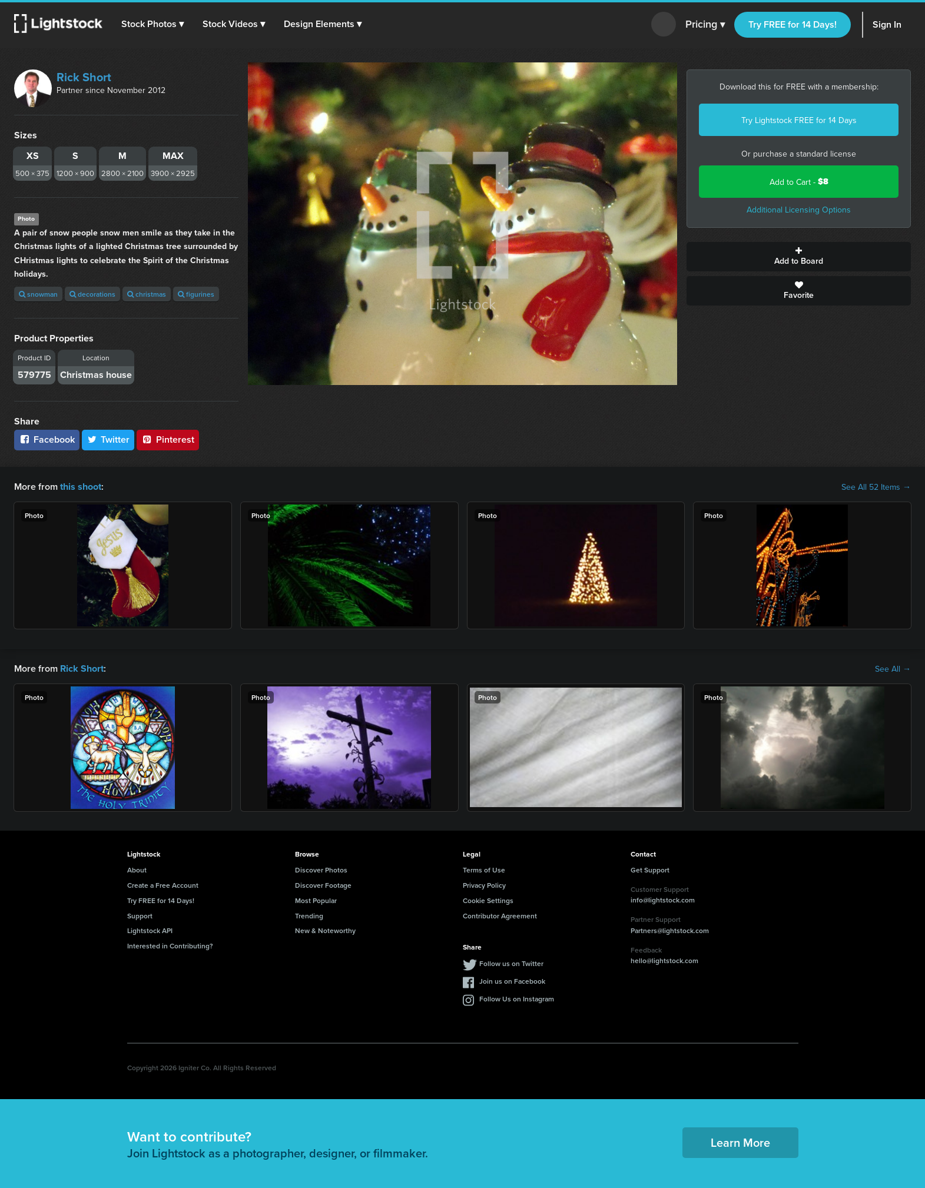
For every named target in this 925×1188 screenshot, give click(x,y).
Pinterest (167, 439)
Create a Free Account (162, 885)
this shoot (80, 486)
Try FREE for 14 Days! (792, 24)
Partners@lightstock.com (670, 930)
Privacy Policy (484, 885)
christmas (146, 294)
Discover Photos (321, 870)
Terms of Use (484, 870)
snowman (38, 294)
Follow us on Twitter (511, 963)
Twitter (108, 439)
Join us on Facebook (512, 981)
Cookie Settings (488, 900)
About (137, 870)
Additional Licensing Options (799, 209)
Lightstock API (150, 930)
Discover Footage (323, 885)
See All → (893, 669)
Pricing (705, 25)
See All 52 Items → (876, 487)
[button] (152, 24)
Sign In (887, 24)
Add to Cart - (799, 181)
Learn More (740, 1142)
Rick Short (84, 76)
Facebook (47, 439)
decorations (92, 294)
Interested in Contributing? (170, 946)
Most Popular (316, 900)
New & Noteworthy (325, 930)
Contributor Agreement (500, 915)
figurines (196, 294)
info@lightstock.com (663, 900)
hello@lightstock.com (664, 960)
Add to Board (799, 257)
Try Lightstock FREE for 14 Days (799, 120)
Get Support (650, 870)
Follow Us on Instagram (516, 999)
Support (139, 915)
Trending (309, 915)
